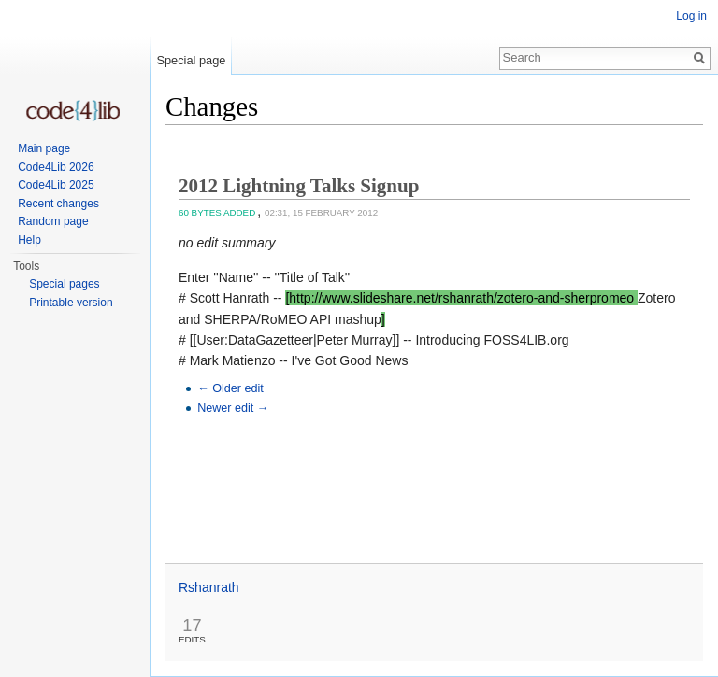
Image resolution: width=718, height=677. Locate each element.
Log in (691, 15)
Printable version (70, 302)
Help (29, 240)
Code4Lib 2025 (55, 184)
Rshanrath (209, 587)
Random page (53, 221)
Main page (44, 148)
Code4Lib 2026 (55, 167)
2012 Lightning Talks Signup (299, 186)
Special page (190, 60)
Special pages (64, 283)
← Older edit (230, 388)
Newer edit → (232, 408)
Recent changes (58, 203)
